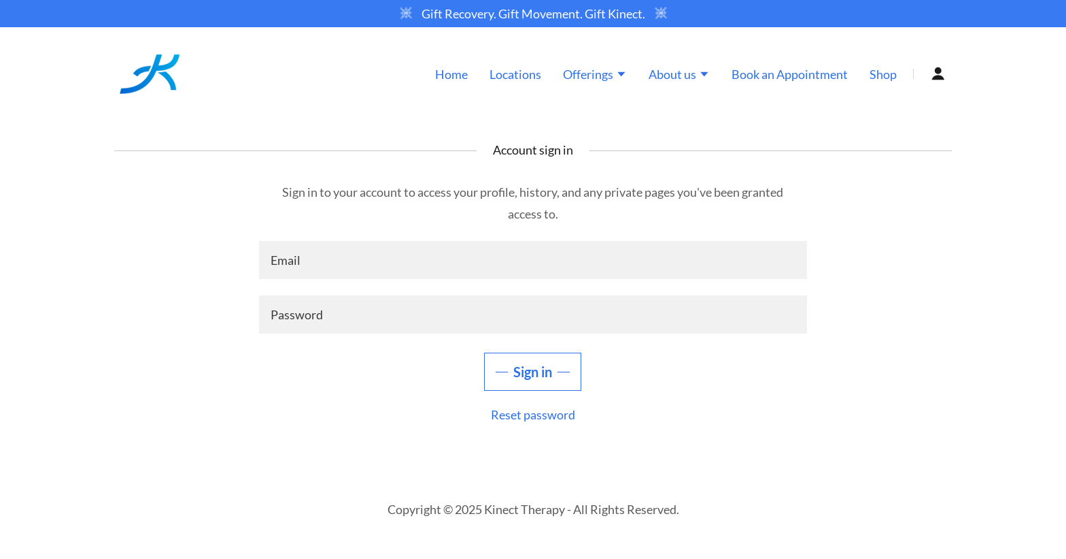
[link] (149, 72)
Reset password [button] (533, 414)
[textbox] (532, 260)
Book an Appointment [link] (790, 74)
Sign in (532, 372)
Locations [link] (515, 74)
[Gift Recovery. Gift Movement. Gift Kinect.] (533, 14)
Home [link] (451, 74)
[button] (595, 75)
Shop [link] (883, 74)
